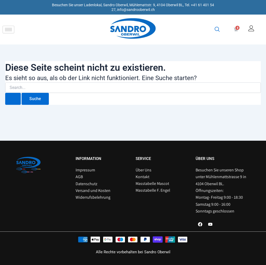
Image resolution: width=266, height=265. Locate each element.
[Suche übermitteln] (13, 99)
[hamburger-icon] (8, 29)
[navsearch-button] (216, 29)
